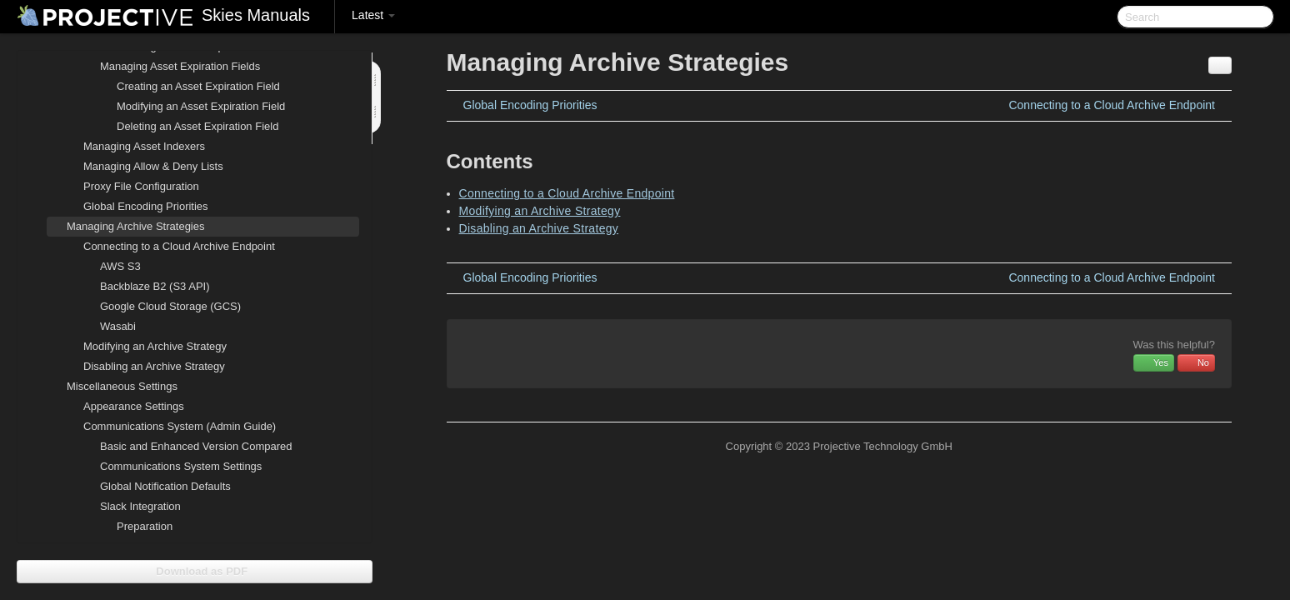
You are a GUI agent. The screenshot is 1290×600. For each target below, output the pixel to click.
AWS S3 (120, 266)
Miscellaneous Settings (112, 387)
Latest (373, 15)
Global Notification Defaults (165, 486)
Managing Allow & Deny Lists (153, 166)
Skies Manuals (256, 15)
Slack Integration (130, 507)
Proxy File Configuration (141, 186)
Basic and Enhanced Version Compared (196, 446)
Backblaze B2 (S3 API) (155, 286)
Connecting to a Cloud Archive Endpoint (169, 247)
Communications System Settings (181, 466)
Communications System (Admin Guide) (169, 427)
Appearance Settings (133, 406)
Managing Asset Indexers (144, 146)
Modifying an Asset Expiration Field (201, 106)
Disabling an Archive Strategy (154, 366)
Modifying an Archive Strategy (155, 346)
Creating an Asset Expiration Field (198, 86)
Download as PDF (195, 571)
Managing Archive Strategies (125, 227)
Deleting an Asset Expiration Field (197, 126)
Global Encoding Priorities (145, 206)
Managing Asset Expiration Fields (170, 67)
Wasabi (118, 326)
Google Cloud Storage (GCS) (170, 306)
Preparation (144, 526)
